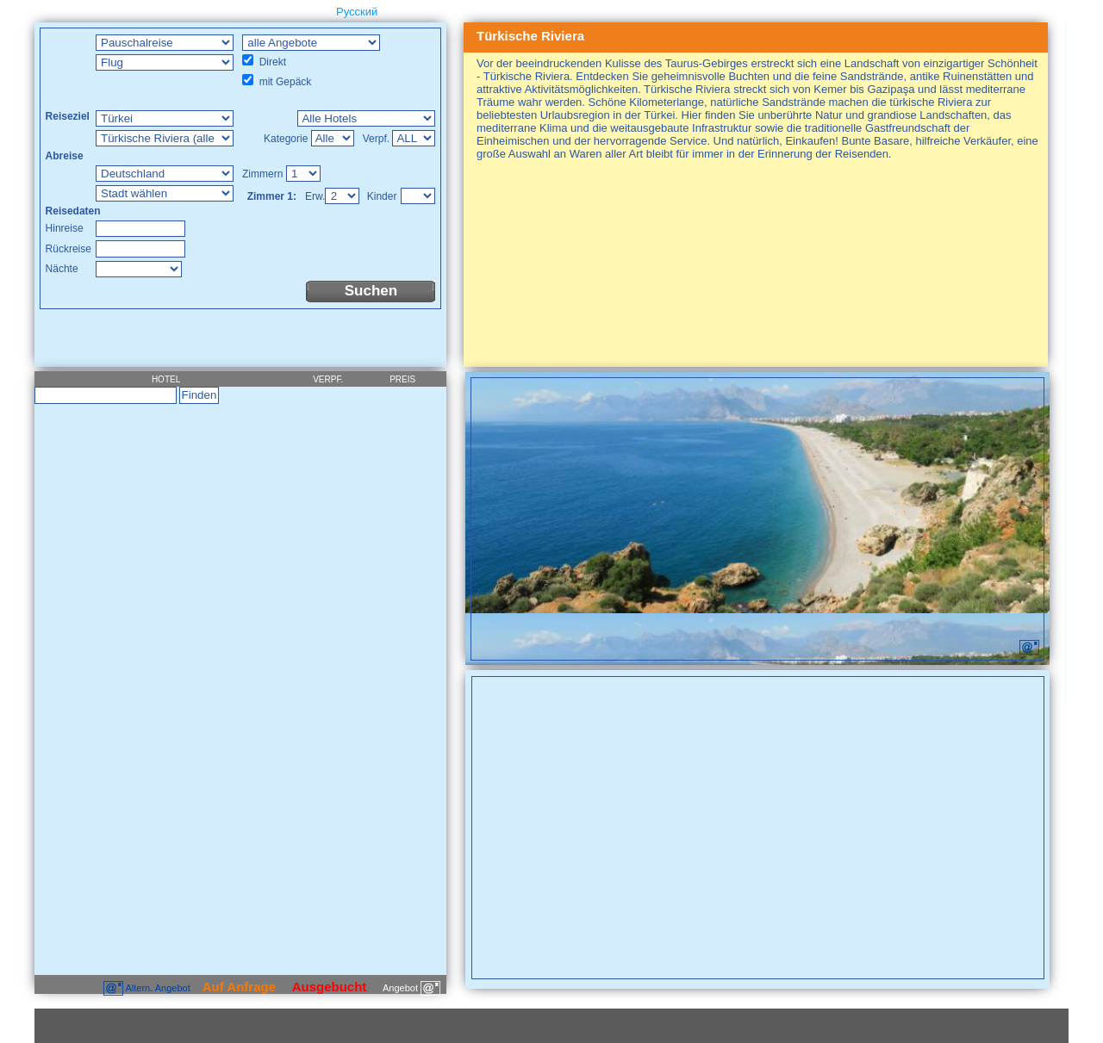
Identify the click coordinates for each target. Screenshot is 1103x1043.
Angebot (411, 988)
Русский (356, 11)
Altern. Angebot (148, 988)
